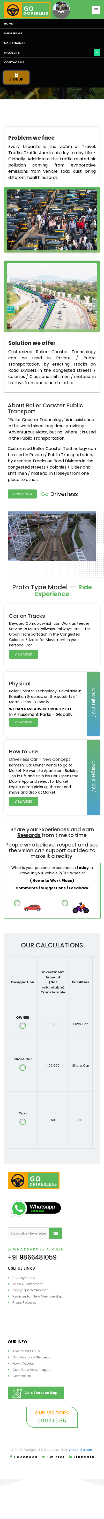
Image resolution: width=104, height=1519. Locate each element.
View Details (22, 493)
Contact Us (21, 1375)
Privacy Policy (23, 1277)
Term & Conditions (27, 1283)
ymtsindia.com (81, 1449)
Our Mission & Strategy (31, 1357)
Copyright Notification (30, 1290)
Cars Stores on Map (34, 1393)
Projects (12, 53)
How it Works (23, 1363)
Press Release (24, 1302)
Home (8, 23)
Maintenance (14, 43)
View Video (23, 654)
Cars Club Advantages (31, 1369)
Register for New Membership (37, 1296)
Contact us (14, 62)
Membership (13, 33)
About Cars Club (26, 1351)
